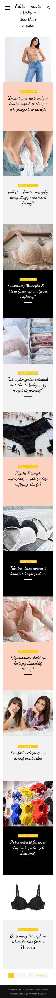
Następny (41, 975)
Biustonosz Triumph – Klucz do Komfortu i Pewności (28, 941)
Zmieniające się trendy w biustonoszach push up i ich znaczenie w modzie (28, 103)
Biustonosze (28, 92)
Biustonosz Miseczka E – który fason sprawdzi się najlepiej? (28, 291)
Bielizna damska (28, 185)
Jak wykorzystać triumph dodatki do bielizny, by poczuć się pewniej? (28, 385)
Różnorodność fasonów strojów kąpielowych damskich (28, 848)
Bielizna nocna (28, 746)
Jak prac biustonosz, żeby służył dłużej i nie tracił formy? (28, 197)
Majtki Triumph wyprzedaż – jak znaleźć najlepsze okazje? (28, 478)
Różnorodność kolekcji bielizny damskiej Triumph (28, 663)
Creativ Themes (38, 993)
